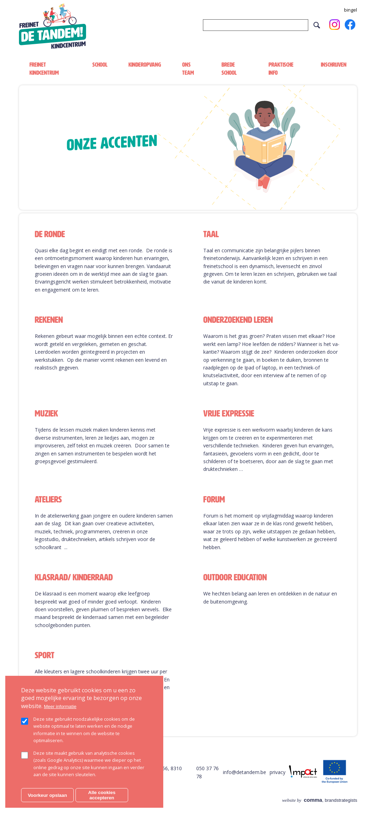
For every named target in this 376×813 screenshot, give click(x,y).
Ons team (188, 68)
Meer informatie (60, 706)
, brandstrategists (319, 800)
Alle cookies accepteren (102, 795)
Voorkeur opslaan (47, 795)
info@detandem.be (244, 772)
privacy (277, 772)
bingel (350, 10)
